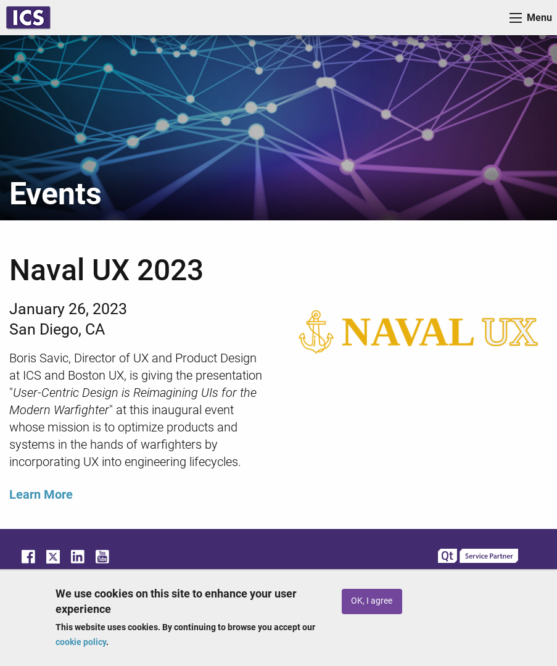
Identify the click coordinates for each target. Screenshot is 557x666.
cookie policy (81, 642)
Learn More (41, 494)
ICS (28, 17)
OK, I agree (371, 601)
